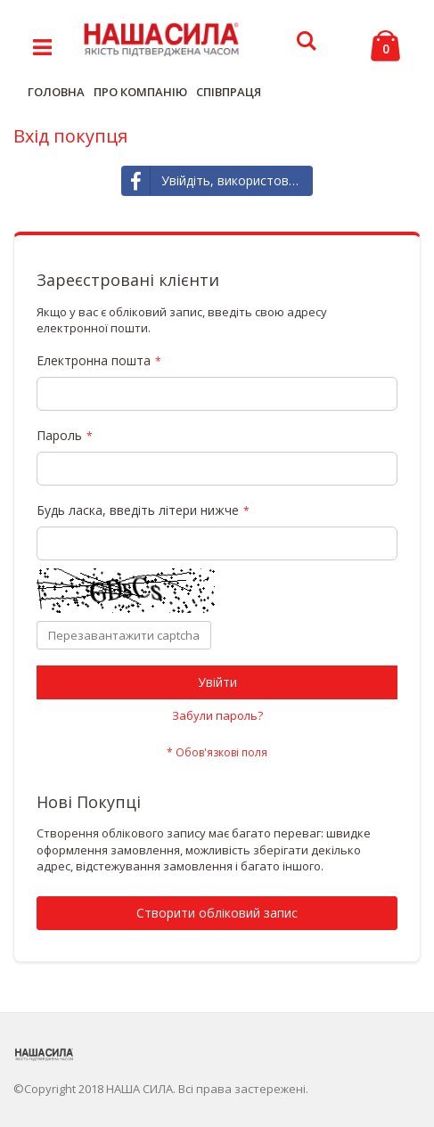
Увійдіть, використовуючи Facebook (217, 181)
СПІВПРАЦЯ (228, 92)
